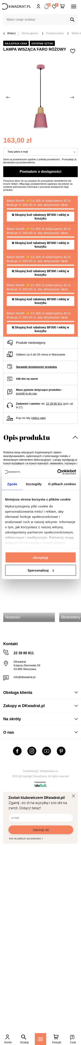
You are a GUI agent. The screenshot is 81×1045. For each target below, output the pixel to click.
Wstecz (9, 34)
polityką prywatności (49, 159)
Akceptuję (40, 557)
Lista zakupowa (56, 4)
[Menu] (40, 1039)
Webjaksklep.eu (49, 771)
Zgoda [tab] (12, 484)
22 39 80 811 (54, 403)
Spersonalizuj (40, 570)
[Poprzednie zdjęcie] (8, 97)
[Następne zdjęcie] (72, 97)
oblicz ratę (38, 418)
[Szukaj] (72, 19)
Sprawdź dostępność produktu (36, 366)
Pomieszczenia (55, 33)
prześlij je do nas (26, 393)
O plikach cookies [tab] (62, 484)
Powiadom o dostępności (40, 171)
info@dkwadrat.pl (24, 677)
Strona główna (30, 33)
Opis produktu (26, 437)
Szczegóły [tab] (33, 484)
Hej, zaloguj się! (38, 6)
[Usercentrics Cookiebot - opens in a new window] (57, 472)
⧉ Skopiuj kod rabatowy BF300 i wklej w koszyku (40, 216)
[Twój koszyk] (62, 6)
